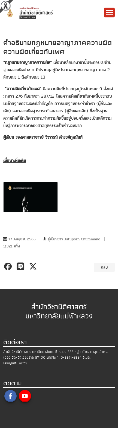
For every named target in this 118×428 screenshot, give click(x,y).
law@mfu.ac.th (15, 363)
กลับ (104, 267)
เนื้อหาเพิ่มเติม (14, 160)
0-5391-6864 (70, 357)
